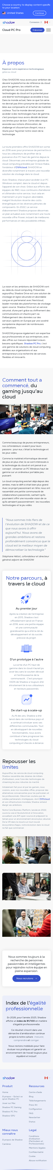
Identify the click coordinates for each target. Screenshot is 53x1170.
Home (5, 1092)
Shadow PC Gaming (11, 1107)
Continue (39, 13)
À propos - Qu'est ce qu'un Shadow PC (12, 1097)
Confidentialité (36, 1152)
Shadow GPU (8, 1115)
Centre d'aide (35, 1092)
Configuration (35, 1108)
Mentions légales (37, 1147)
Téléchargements (37, 1100)
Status (32, 1121)
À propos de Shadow (12, 1139)
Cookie (32, 1156)
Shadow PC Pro (32, 343)
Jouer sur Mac (8, 1103)
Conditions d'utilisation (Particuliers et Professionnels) (36, 1140)
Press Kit (33, 1104)
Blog (31, 1096)
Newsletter (34, 1117)
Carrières (6, 1143)
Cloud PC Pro (11, 30)
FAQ (31, 1113)
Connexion (36, 22)
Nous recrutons (26, 978)
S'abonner (37, 30)
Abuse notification (38, 1160)
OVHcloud (21, 167)
